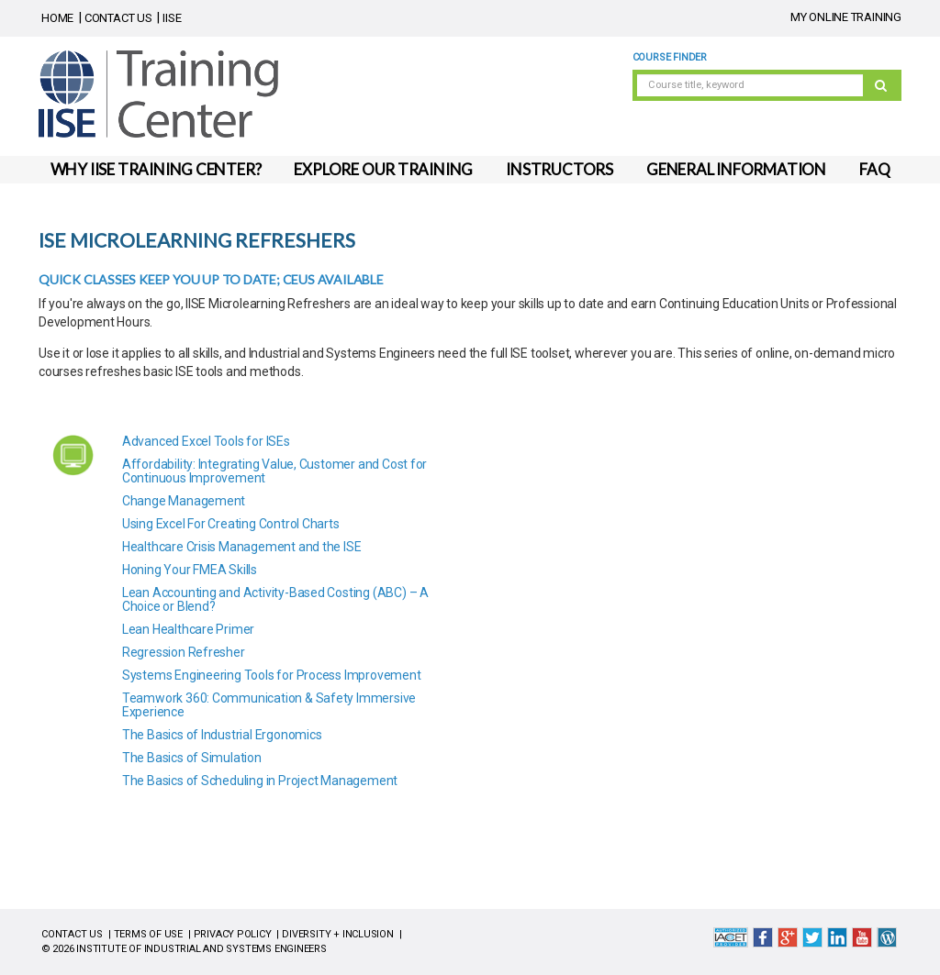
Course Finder (669, 57)
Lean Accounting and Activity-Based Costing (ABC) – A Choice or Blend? (275, 599)
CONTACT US (118, 18)
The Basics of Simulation (192, 757)
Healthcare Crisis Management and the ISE (242, 546)
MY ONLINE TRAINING (845, 17)
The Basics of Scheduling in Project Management (259, 780)
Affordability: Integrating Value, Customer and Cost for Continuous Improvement (274, 471)
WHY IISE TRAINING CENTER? (156, 169)
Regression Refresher (183, 652)
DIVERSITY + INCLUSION (338, 934)
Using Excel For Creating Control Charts (231, 523)
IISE (171, 18)
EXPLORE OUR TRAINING (383, 169)
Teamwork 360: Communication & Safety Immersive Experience (269, 705)
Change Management (183, 500)
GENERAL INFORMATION (736, 169)
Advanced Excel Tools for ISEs (206, 441)
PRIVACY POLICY (233, 934)
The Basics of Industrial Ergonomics (222, 734)
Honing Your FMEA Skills (189, 569)
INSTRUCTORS (559, 169)
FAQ (874, 169)
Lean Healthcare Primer (188, 629)
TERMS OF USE (148, 934)
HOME (57, 18)
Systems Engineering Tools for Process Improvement (271, 675)
